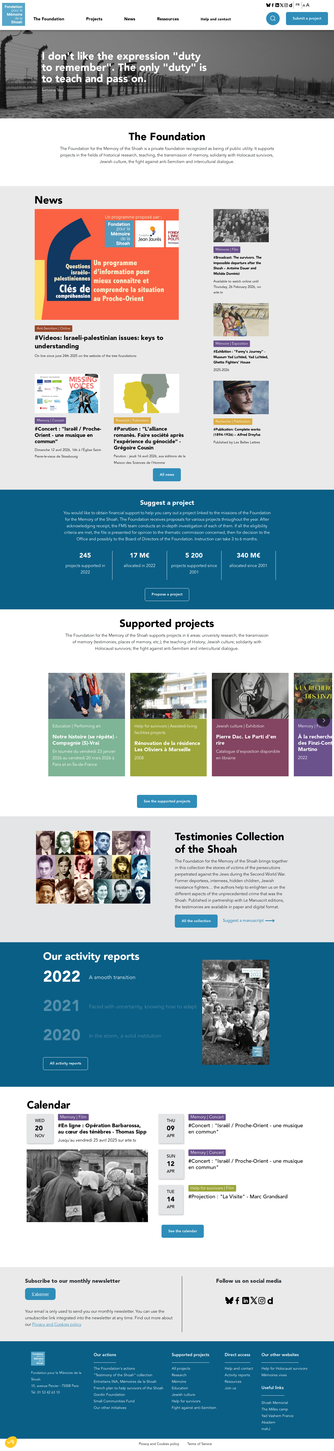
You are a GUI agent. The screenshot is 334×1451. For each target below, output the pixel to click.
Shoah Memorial (274, 1403)
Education (180, 1388)
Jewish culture (183, 1394)
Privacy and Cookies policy (56, 1324)
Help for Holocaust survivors (284, 1368)
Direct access (237, 1355)
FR (298, 5)
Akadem (268, 1422)
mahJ (265, 1429)
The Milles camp (274, 1409)
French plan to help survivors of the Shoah (128, 1388)
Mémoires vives (274, 1375)
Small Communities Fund (114, 1401)
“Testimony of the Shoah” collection (123, 1375)
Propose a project (167, 594)
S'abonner (40, 1294)
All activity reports (65, 1063)
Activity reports (237, 1375)
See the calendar (182, 1231)
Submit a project (307, 18)
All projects (181, 1368)
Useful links (272, 1388)
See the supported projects (167, 801)
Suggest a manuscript (249, 920)
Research (179, 1375)
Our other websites (280, 1355)
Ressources (168, 19)
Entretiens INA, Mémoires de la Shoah (125, 1381)
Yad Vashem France (277, 1416)
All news (167, 475)
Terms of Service (199, 1444)
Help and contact (216, 19)
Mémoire (179, 1381)
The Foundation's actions (114, 1368)
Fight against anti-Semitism (194, 1407)
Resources (233, 1381)
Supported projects (190, 1355)
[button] (323, 720)
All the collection (196, 921)
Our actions (105, 1355)
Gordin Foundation (109, 1394)
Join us (230, 1388)
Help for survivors (186, 1401)
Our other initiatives (110, 1407)
